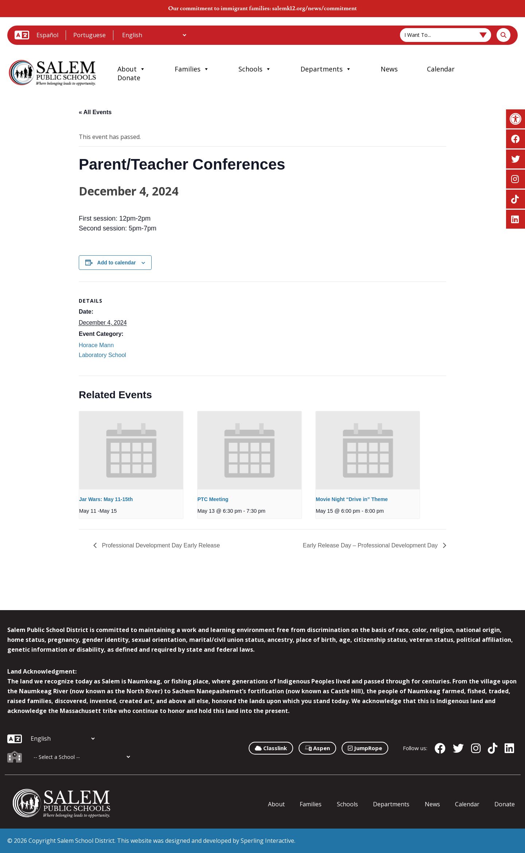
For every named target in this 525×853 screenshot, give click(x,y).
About (131, 69)
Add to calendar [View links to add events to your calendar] (116, 262)
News (389, 69)
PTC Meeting (213, 499)
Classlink (271, 748)
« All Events (95, 112)
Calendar (441, 69)
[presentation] (131, 450)
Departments (325, 69)
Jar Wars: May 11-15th (106, 499)
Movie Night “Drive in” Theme (352, 499)
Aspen (317, 748)
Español (47, 35)
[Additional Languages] (154, 35)
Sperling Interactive (267, 841)
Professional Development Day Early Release (160, 545)
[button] (515, 118)
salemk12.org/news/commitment (314, 8)
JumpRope (365, 748)
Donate (128, 77)
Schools (254, 69)
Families (192, 69)
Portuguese (89, 35)
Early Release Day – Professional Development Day (371, 545)
